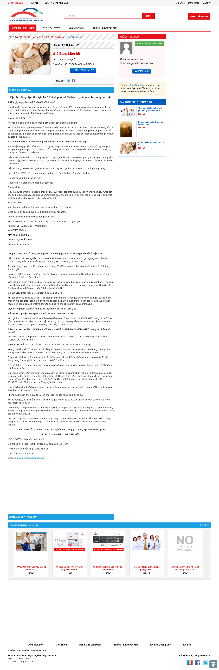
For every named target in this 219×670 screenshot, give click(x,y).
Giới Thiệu (61, 644)
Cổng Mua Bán (15, 3)
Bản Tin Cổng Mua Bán (56, 3)
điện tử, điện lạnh (27, 37)
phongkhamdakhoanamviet (31, 458)
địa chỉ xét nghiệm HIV (66, 45)
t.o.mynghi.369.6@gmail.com (138, 63)
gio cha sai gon (38, 650)
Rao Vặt (34, 3)
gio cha (11, 650)
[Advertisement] (61, 485)
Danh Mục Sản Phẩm (23, 28)
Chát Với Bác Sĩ (25, 453)
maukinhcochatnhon (133, 59)
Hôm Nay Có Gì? (51, 27)
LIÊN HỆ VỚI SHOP (83, 70)
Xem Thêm (204, 525)
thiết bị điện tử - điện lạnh (51, 37)
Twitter (68, 80)
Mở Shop (180, 3)
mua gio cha (23, 650)
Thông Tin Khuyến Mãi (105, 28)
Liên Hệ (187, 644)
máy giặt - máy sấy (75, 37)
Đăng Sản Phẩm (199, 16)
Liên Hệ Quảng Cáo (160, 644)
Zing (73, 80)
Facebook (198, 662)
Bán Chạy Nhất (76, 28)
